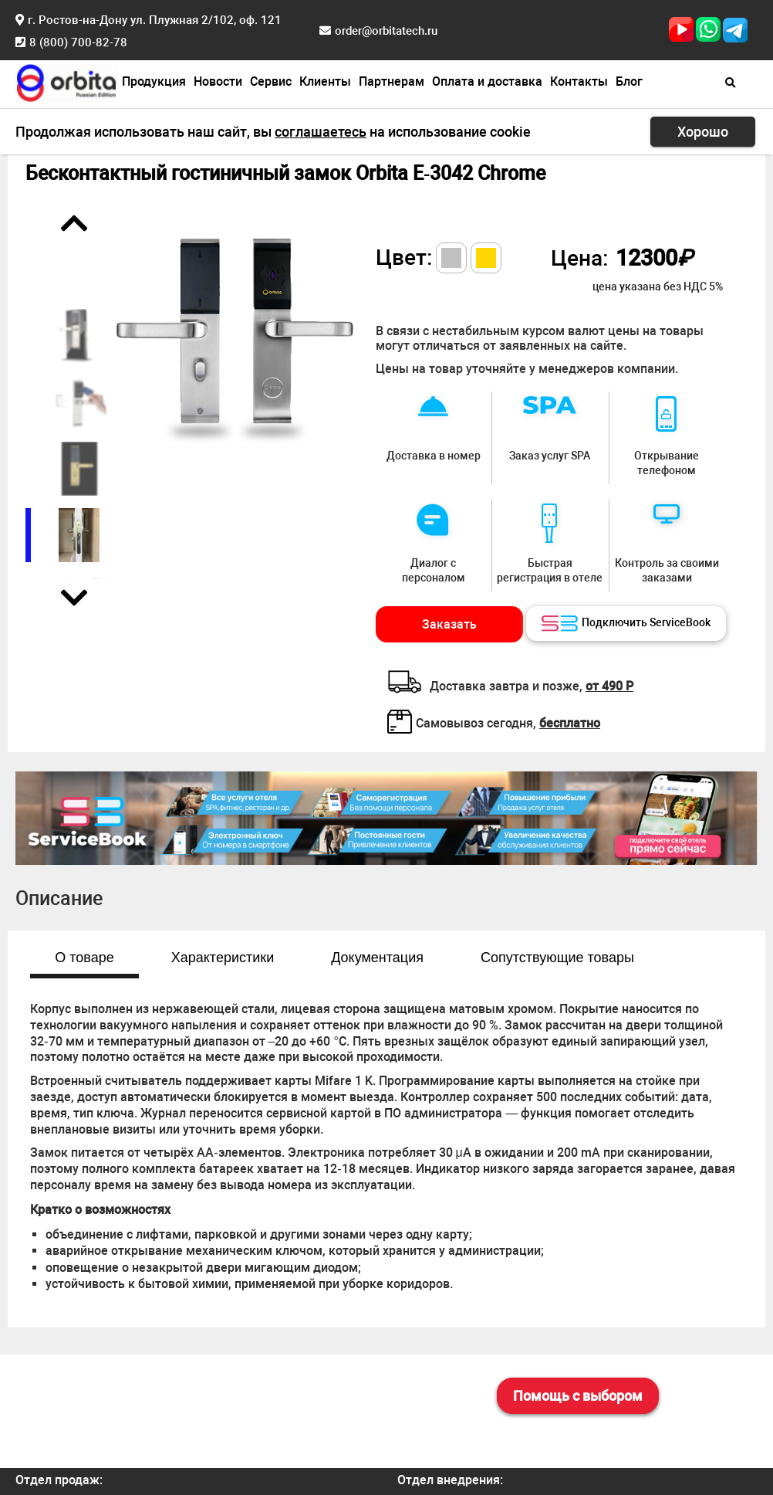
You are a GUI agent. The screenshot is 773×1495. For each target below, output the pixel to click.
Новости (218, 81)
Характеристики (222, 957)
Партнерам (391, 81)
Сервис (271, 81)
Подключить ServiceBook (626, 623)
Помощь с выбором (578, 1396)
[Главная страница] (66, 81)
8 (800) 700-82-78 (78, 42)
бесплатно (569, 723)
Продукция (154, 81)
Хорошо (702, 132)
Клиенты (325, 81)
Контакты (579, 81)
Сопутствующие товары (557, 957)
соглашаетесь (320, 132)
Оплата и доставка (487, 81)
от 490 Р (609, 686)
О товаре (84, 957)
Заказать (449, 624)
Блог (629, 81)
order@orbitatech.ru (386, 31)
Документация (377, 957)
